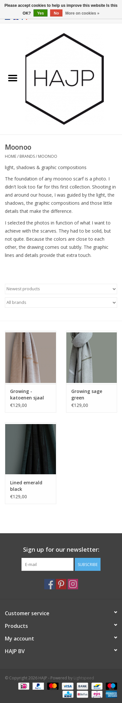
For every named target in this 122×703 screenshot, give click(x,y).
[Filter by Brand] (61, 302)
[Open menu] (12, 77)
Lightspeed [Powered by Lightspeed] (84, 678)
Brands (27, 156)
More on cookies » (82, 13)
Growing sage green (86, 394)
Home (10, 156)
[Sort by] (61, 289)
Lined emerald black (26, 485)
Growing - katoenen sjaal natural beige (27, 394)
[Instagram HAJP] (73, 584)
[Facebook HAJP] (49, 584)
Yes (40, 13)
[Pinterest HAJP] (61, 584)
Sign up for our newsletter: (61, 549)
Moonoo (47, 156)
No (56, 13)
